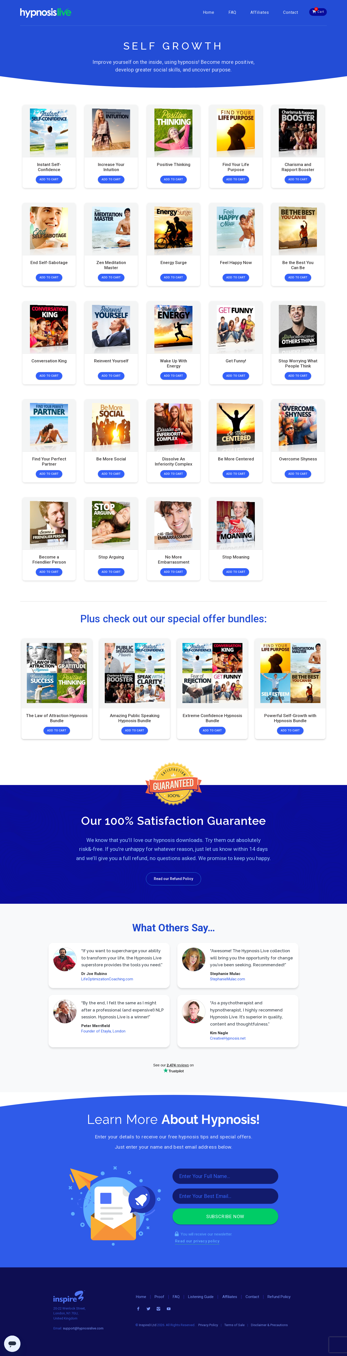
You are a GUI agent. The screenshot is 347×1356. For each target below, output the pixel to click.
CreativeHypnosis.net (227, 1038)
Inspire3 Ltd (147, 1325)
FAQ (232, 12)
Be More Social (111, 458)
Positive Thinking (173, 164)
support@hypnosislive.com (83, 1328)
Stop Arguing (111, 557)
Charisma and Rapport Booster (298, 167)
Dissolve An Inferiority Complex (173, 461)
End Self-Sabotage (49, 262)
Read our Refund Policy (173, 879)
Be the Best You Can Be (298, 265)
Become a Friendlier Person (49, 559)
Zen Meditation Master (111, 265)
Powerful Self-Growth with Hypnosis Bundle (290, 718)
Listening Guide (201, 1296)
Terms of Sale (234, 1325)
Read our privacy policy (197, 1241)
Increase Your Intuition (111, 167)
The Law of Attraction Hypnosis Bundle (57, 718)
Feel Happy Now (236, 262)
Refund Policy (279, 1296)
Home (208, 12)
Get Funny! (236, 360)
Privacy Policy (208, 1325)
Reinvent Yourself (111, 360)
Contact (290, 12)
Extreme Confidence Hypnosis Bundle (212, 718)
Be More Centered (236, 458)
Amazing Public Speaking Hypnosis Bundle (134, 718)
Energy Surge (173, 262)
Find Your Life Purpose (236, 167)
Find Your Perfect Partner (49, 461)
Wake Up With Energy (173, 363)
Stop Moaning (235, 557)
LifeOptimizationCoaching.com (107, 979)
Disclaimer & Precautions (269, 1325)
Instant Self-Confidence (49, 167)
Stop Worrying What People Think (298, 363)
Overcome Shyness (298, 458)
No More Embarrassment (173, 559)
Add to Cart (49, 179)
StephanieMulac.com (227, 979)
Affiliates (259, 12)
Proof (159, 1296)
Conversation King (49, 360)
